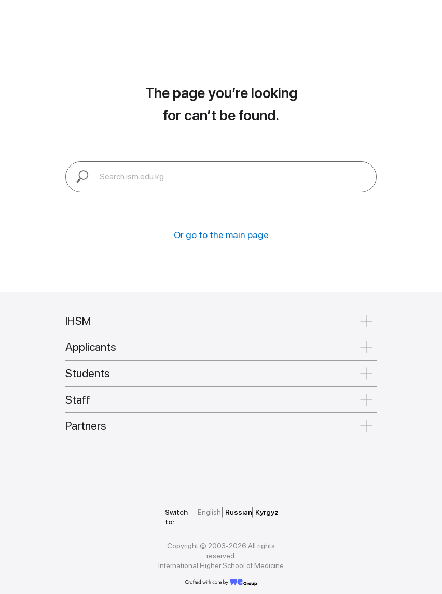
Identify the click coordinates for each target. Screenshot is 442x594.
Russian (238, 512)
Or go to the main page (221, 234)
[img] (112, 468)
